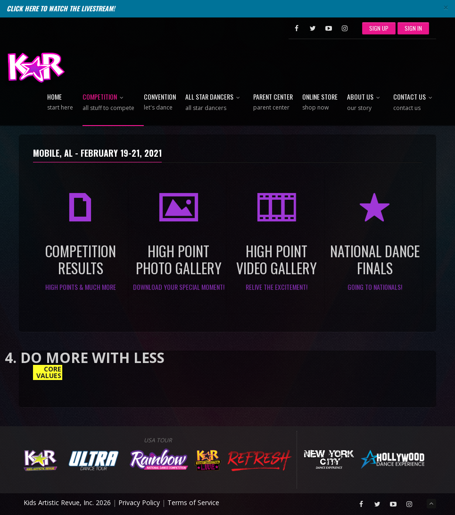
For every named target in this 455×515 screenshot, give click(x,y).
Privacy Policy (139, 502)
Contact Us (414, 102)
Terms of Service (193, 502)
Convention (160, 102)
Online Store (320, 102)
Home (60, 102)
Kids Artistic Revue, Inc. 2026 (67, 502)
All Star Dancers (214, 102)
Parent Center (273, 102)
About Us (365, 102)
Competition (108, 102)
